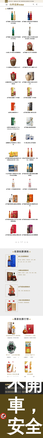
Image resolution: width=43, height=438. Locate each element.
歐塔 (33, 272)
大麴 (22, 290)
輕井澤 (29, 261)
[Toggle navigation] (6, 4)
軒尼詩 (23, 272)
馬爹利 (19, 272)
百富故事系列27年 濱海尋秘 (13, 335)
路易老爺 (20, 274)
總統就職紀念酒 (27, 290)
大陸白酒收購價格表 (24, 300)
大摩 (32, 259)
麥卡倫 (19, 259)
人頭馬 (26, 272)
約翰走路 (28, 259)
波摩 (34, 259)
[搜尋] (33, 4)
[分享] (36, 4)
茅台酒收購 (20, 302)
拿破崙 (24, 274)
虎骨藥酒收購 (26, 302)
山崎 (21, 261)
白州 (24, 261)
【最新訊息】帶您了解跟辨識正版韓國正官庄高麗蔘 (23, 1)
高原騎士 (23, 259)
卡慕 (30, 272)
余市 (26, 261)
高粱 (19, 290)
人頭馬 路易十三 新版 (29, 335)
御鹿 (35, 272)
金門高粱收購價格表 (24, 287)
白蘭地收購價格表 (23, 270)
